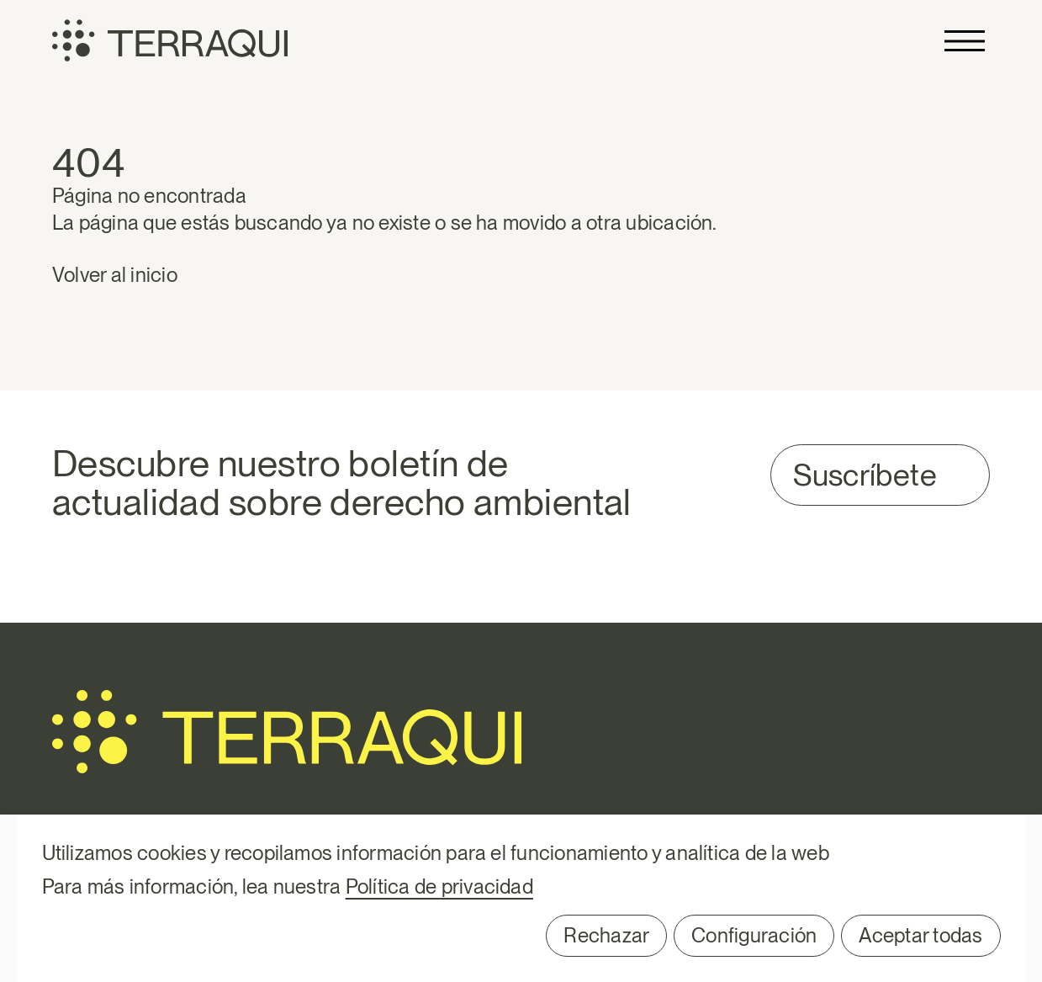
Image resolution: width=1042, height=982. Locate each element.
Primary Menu (964, 40)
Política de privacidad (439, 886)
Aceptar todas (920, 935)
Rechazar (606, 935)
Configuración (754, 935)
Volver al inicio (114, 275)
